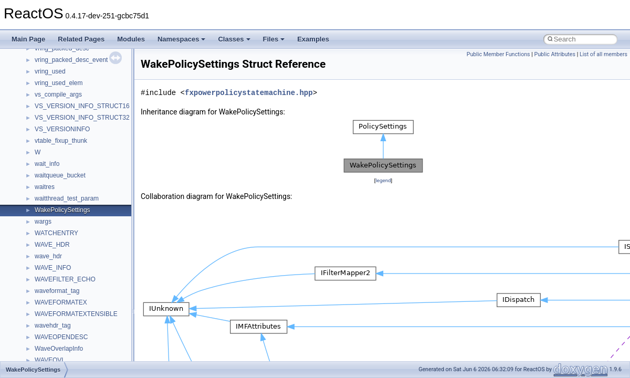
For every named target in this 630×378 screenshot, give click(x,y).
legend (383, 180)
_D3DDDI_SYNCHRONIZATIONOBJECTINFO (100, 216)
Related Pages (81, 39)
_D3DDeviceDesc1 (61, 286)
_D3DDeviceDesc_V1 (65, 320)
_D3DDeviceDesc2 (61, 297)
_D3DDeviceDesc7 (61, 309)
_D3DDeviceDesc (60, 274)
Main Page (28, 39)
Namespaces (182, 39)
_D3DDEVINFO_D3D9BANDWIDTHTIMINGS (99, 332)
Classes (234, 39)
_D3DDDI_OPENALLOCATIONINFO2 (88, 182)
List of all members (603, 54)
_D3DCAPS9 (53, 66)
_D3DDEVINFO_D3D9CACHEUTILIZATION (97, 344)
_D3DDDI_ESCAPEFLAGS (73, 159)
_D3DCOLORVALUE (64, 113)
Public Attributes (554, 54)
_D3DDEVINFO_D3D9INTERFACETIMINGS (97, 355)
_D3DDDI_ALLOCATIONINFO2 (79, 136)
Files (274, 39)
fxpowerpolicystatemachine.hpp (249, 93)
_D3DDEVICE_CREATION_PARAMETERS (95, 263)
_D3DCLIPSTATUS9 (63, 101)
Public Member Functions (498, 54)
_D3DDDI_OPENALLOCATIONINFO (86, 170)
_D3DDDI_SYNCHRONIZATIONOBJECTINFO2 (102, 228)
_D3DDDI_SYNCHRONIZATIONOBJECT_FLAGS (105, 205)
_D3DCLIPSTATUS (62, 78)
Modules (131, 39)
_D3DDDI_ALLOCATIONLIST (76, 147)
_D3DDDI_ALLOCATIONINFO (77, 124)
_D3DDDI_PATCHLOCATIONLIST (83, 193)
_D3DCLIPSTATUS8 (63, 89)
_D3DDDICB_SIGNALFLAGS (76, 251)
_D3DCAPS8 (53, 55)
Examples (313, 39)
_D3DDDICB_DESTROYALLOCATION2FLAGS (101, 240)
